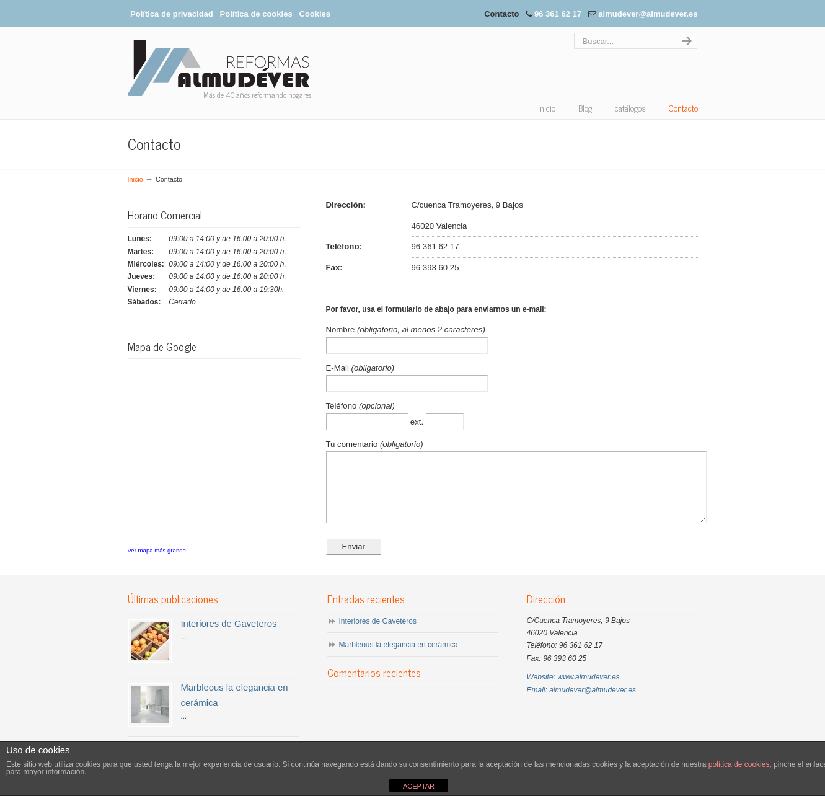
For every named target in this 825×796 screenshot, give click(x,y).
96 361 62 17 (557, 14)
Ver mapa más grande (157, 550)
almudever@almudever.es (647, 14)
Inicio (135, 179)
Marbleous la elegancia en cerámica (398, 657)
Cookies (314, 14)
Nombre (342, 329)
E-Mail (338, 368)
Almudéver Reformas (221, 68)
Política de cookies (256, 14)
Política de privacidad (171, 14)
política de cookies (739, 764)
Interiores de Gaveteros (229, 637)
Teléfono (343, 405)
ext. (418, 422)
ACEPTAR (419, 786)
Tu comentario (353, 444)
